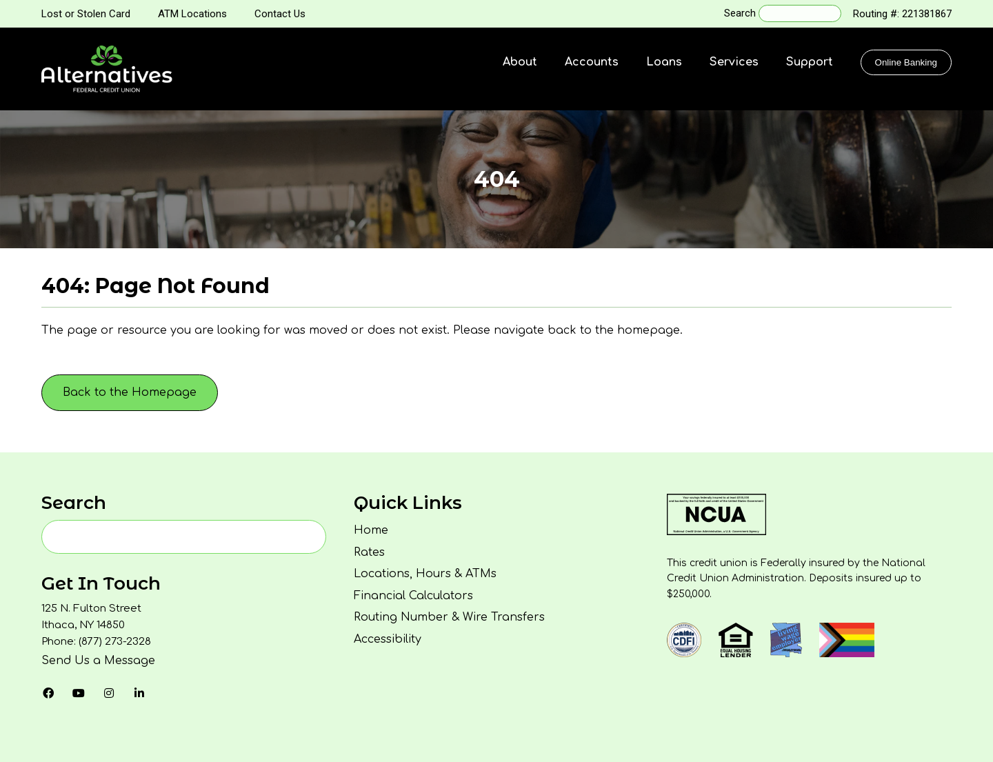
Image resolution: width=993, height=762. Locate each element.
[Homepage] (106, 69)
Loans (664, 62)
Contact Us (279, 14)
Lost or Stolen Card (85, 14)
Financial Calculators (413, 596)
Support (809, 62)
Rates (369, 552)
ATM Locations (192, 14)
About (520, 62)
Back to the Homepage (130, 392)
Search (740, 13)
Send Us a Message (98, 660)
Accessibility (387, 639)
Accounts (592, 62)
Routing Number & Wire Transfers (449, 617)
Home (371, 530)
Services (734, 62)
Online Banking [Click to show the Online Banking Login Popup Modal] (906, 62)
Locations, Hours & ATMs (425, 574)
